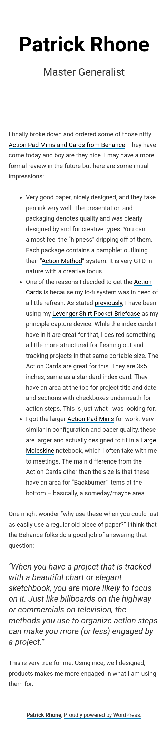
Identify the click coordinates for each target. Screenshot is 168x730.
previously (108, 302)
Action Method (62, 260)
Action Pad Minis (90, 418)
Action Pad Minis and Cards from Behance (67, 144)
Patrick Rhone (84, 44)
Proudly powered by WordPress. (103, 715)
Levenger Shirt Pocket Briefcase (96, 313)
